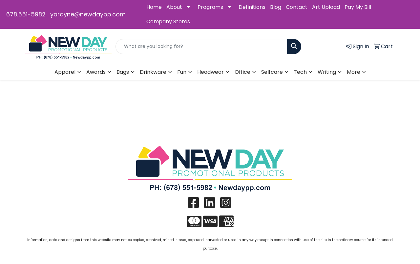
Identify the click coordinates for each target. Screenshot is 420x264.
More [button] (353, 72)
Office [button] (242, 72)
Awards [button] (96, 72)
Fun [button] (181, 72)
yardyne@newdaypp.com (88, 14)
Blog (275, 7)
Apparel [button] (64, 72)
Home (154, 7)
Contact (296, 7)
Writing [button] (327, 72)
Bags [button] (122, 72)
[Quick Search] (201, 46)
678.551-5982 (26, 14)
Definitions (252, 7)
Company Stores (168, 21)
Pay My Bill (358, 7)
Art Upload (326, 7)
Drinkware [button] (153, 72)
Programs (210, 7)
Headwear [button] (210, 72)
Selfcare (272, 72)
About (174, 7)
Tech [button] (300, 72)
